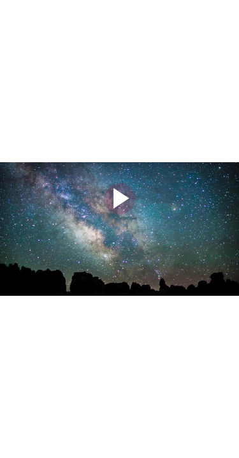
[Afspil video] (119, 211)
